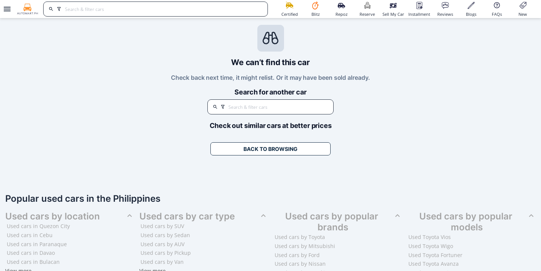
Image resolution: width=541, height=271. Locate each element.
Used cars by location (69, 216)
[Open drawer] (6, 9)
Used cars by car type (203, 216)
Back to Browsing (270, 149)
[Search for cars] (163, 9)
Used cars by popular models (477, 222)
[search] (51, 9)
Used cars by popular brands (343, 222)
